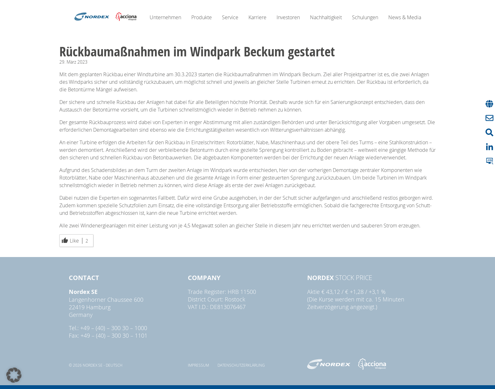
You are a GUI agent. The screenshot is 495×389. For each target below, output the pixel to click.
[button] (14, 375)
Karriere (257, 17)
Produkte (201, 17)
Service (230, 17)
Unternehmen (165, 17)
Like (75, 240)
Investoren (288, 17)
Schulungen (365, 17)
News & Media (404, 17)
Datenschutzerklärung (241, 365)
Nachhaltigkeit (326, 17)
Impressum (198, 365)
